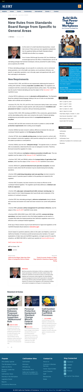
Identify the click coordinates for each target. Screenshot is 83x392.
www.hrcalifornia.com (47, 238)
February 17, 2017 (31, 155)
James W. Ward (14, 324)
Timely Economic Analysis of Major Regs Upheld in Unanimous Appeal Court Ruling (45, 259)
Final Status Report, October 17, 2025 (69, 113)
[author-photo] (8, 325)
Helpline (14, 15)
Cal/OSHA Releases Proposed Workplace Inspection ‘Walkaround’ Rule (14, 315)
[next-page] (11, 347)
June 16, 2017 (19, 210)
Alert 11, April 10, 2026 (65, 106)
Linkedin (69, 364)
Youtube (69, 370)
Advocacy (62, 133)
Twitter (69, 367)
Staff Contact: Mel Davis (15, 242)
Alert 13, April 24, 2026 (65, 101)
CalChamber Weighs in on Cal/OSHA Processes (48, 312)
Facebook (70, 362)
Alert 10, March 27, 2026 (66, 109)
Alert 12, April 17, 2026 (65, 104)
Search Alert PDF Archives (66, 121)
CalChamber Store (64, 138)
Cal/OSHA (15, 249)
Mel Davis (12, 36)
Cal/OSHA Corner (23, 15)
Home (9, 15)
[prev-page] (8, 347)
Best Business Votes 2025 (66, 118)
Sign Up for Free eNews (71, 376)
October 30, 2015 (35, 161)
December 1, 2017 (48, 90)
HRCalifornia (63, 136)
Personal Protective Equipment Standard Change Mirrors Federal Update (30, 316)
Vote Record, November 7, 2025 (68, 116)
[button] (79, 6)
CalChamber (63, 131)
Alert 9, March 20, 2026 (66, 111)
